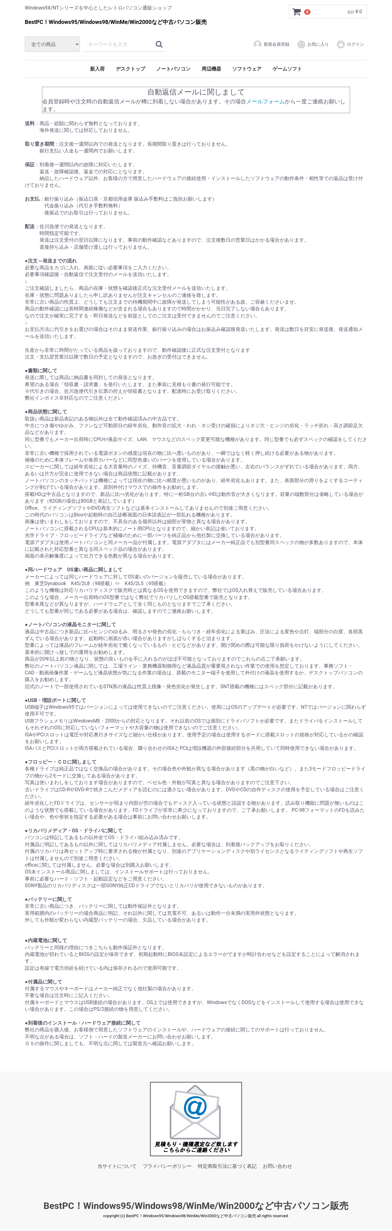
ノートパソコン (173, 69)
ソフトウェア (247, 69)
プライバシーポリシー (167, 1166)
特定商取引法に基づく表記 (227, 1166)
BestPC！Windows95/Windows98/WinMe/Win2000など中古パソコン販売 (196, 1205)
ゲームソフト (287, 69)
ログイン (350, 44)
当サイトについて (117, 1166)
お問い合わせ (277, 1166)
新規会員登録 (271, 44)
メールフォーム (265, 101)
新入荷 (97, 69)
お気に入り (313, 44)
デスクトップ (130, 69)
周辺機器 (211, 69)
